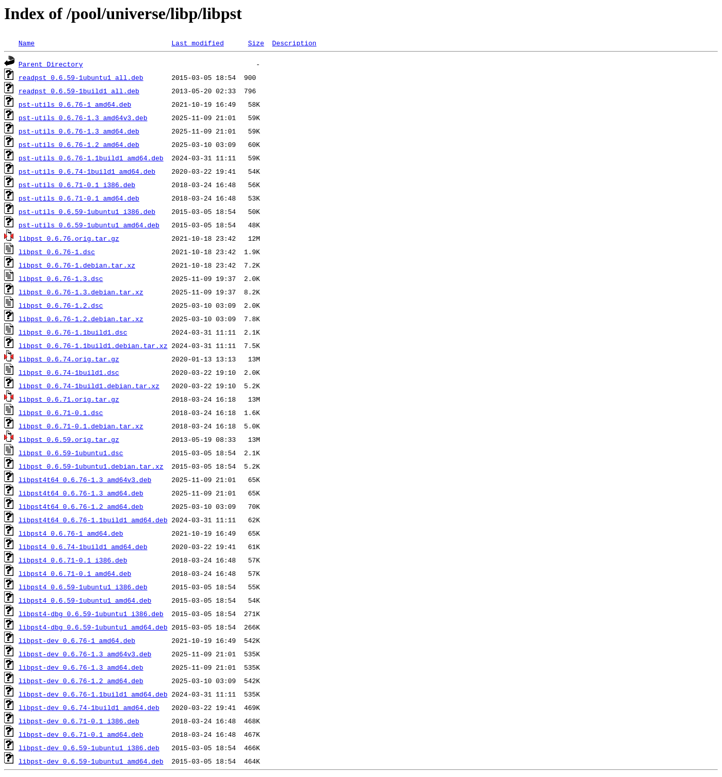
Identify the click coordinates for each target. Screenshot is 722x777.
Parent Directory (51, 64)
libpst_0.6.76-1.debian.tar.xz (77, 265)
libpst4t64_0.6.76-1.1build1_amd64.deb (93, 519)
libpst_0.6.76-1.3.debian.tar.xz (81, 291)
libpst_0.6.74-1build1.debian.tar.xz (89, 385)
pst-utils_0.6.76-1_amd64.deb (75, 104)
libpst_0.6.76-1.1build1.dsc (73, 332)
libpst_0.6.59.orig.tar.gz (69, 439)
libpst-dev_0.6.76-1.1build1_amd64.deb (93, 694)
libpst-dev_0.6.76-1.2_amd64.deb (81, 680)
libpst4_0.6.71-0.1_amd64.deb (75, 573)
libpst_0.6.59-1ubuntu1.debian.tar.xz (91, 466)
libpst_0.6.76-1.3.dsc (61, 278)
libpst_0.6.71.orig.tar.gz (69, 399)
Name (27, 42)
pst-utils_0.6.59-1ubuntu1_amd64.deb (89, 224)
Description (294, 42)
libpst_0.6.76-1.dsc (57, 251)
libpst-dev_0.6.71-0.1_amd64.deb (81, 734)
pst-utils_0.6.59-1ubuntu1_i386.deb (87, 211)
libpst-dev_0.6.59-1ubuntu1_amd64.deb (91, 761)
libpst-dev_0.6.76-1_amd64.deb (77, 640)
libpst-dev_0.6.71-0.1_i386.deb (79, 720)
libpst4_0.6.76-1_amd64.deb (71, 533)
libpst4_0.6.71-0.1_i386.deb (73, 560)
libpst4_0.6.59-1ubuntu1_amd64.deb (85, 600)
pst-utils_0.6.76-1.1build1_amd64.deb (91, 157)
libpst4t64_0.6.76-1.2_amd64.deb (81, 506)
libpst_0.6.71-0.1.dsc (61, 412)
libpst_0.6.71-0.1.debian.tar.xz (81, 426)
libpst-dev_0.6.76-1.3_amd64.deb (81, 667)
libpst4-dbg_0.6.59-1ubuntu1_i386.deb (91, 613)
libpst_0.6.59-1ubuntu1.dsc (71, 452)
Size (256, 42)
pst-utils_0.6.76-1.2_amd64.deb (79, 144)
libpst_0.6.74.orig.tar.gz (69, 358)
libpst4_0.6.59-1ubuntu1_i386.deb (83, 586)
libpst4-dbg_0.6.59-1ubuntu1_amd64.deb (93, 627)
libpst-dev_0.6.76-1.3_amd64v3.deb (85, 653)
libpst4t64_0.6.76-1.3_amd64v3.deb (85, 479)
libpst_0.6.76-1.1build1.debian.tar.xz (93, 345)
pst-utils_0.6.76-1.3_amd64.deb (79, 131)
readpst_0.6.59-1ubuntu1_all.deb (81, 77)
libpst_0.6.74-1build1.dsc (69, 372)
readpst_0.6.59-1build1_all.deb (79, 90)
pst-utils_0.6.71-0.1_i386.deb (77, 184)
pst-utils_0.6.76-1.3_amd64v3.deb (83, 117)
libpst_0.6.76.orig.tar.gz (69, 238)
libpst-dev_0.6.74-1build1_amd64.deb (89, 707)
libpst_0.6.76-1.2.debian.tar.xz (81, 318)
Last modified (197, 42)
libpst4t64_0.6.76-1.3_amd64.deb (81, 493)
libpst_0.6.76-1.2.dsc (61, 305)
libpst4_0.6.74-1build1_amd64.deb (83, 546)
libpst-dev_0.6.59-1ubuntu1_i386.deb (89, 747)
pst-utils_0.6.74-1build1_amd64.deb (87, 171)
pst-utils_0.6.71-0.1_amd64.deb (79, 198)
